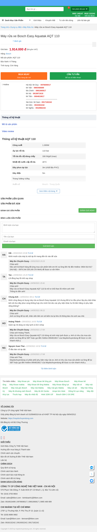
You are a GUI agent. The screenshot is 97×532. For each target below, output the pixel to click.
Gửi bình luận (48, 246)
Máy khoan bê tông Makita (38, 385)
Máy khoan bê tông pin (42, 381)
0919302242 (39, 105)
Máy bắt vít (77, 385)
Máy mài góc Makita (55, 388)
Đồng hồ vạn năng (76, 391)
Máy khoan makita (16, 385)
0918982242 (41, 108)
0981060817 (41, 91)
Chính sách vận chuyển (10, 453)
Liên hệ (4, 460)
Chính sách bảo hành (9, 471)
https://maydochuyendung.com (20, 418)
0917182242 (47, 102)
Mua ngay (24, 75)
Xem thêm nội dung (47, 191)
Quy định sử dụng (8, 468)
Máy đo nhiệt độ (31, 394)
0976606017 (46, 85)
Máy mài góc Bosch (19, 388)
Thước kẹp (17, 394)
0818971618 (38, 93)
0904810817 (39, 96)
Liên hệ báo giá (83, 20)
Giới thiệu (37, 20)
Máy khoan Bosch (62, 381)
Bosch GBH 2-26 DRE (65, 394)
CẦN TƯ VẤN (73, 75)
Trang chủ (5, 27)
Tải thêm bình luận (48, 369)
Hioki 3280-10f (47, 394)
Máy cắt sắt (72, 388)
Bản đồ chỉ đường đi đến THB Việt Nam (17, 457)
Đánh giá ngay (87, 210)
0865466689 (39, 88)
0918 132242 (89, 14)
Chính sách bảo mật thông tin (13, 475)
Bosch (8, 54)
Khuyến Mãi (50, 20)
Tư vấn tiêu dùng (66, 20)
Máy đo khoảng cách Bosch (20, 391)
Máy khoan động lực (60, 385)
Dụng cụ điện (16, 27)
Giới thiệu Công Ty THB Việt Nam (14, 446)
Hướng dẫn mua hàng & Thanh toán (15, 450)
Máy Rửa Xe (28, 27)
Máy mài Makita (37, 388)
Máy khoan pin (24, 381)
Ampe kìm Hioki (58, 391)
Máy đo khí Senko (41, 391)
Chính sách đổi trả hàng (10, 478)
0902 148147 (77, 14)
